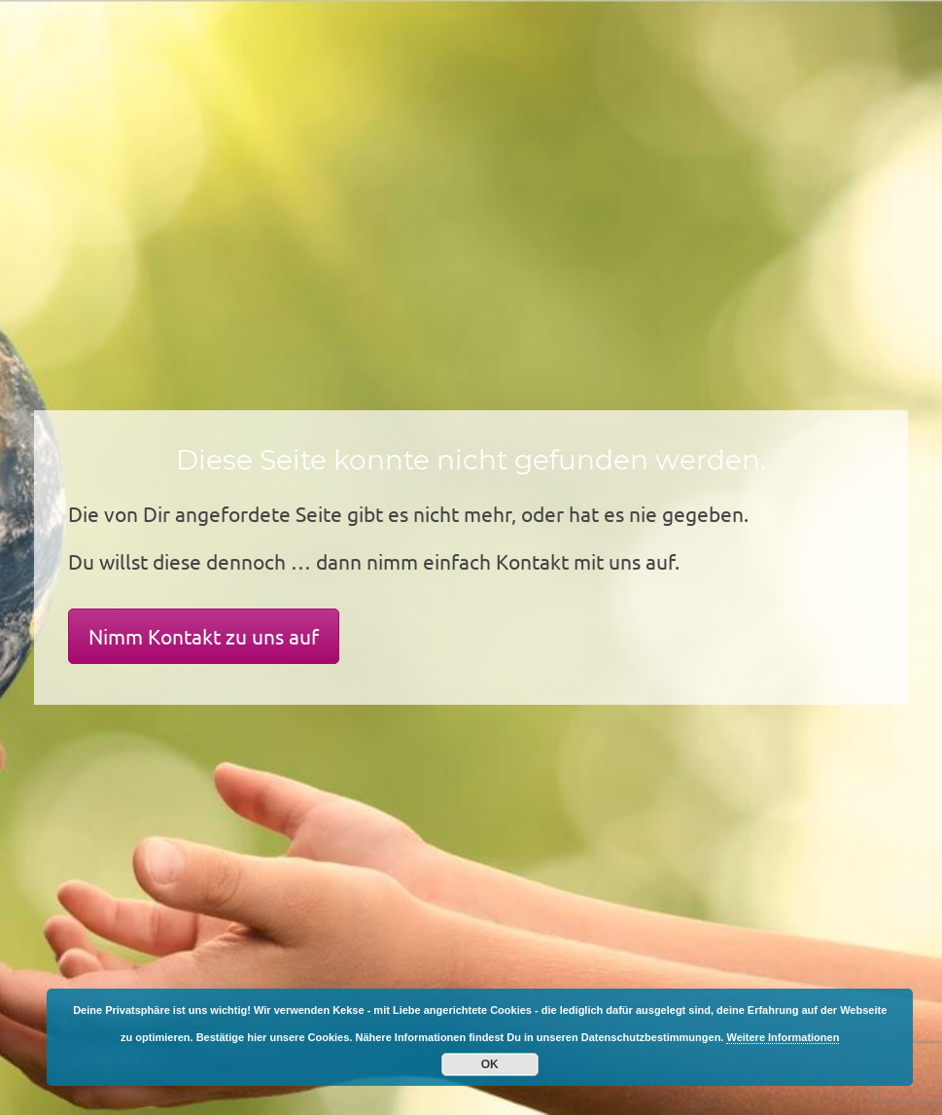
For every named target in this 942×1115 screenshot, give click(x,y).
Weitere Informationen (782, 1037)
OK (490, 1064)
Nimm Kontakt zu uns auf (203, 635)
